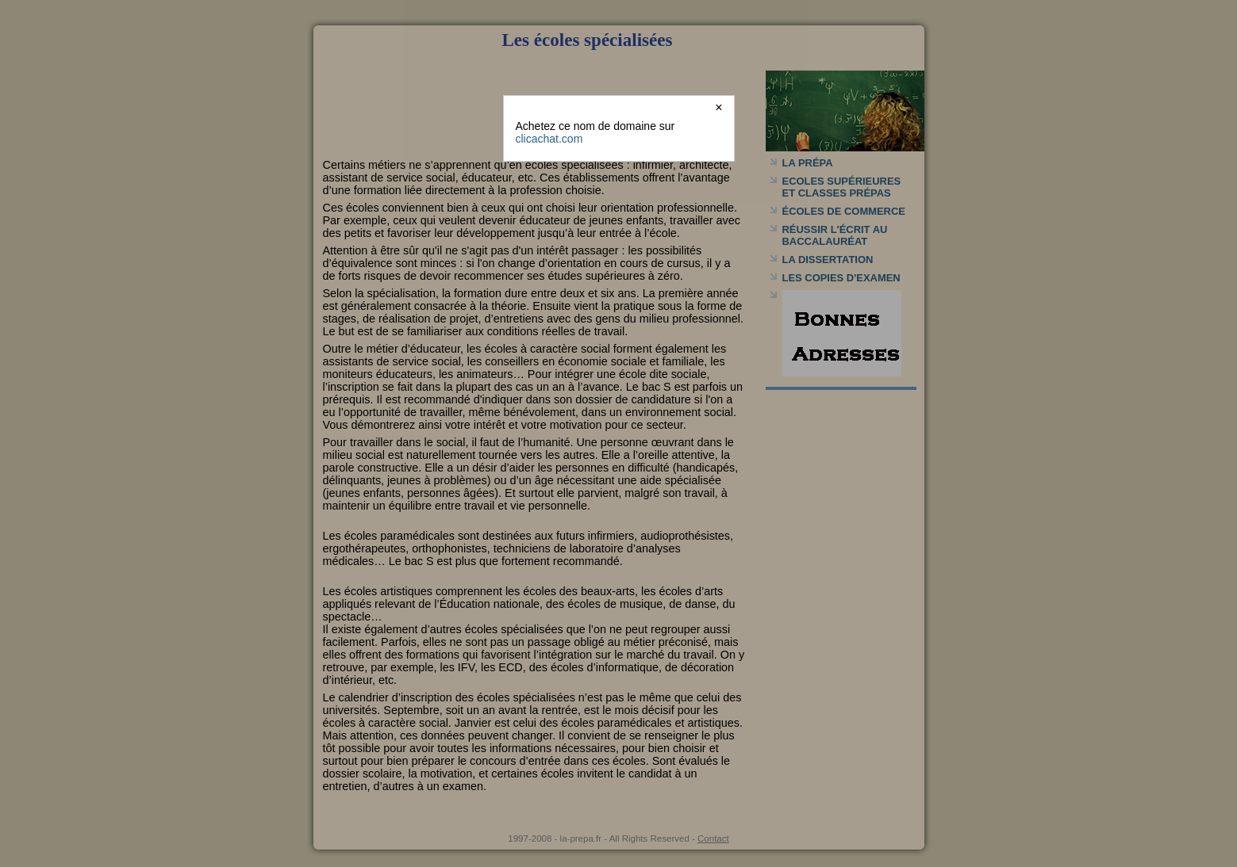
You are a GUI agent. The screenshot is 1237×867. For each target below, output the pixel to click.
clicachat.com (549, 138)
